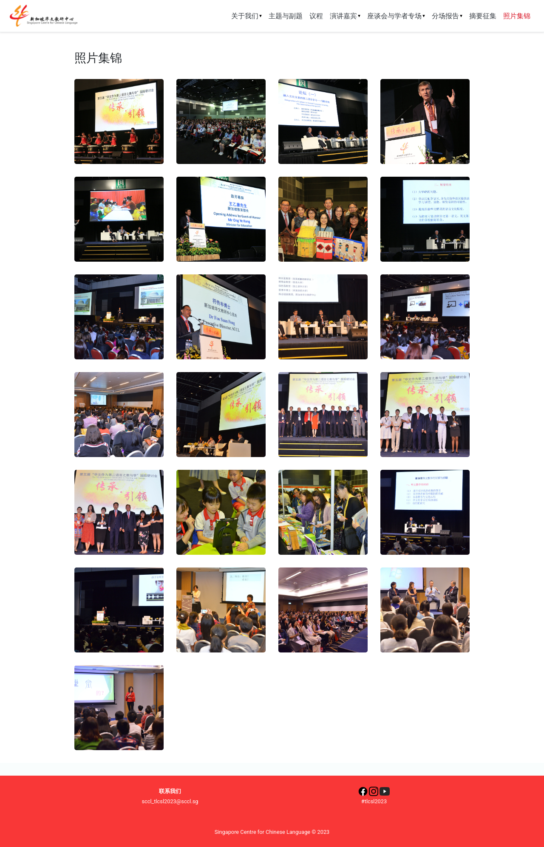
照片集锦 (518, 16)
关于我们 (246, 16)
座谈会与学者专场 (396, 16)
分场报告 (447, 16)
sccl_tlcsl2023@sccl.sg (170, 801)
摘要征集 (482, 16)
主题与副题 (286, 16)
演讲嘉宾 (345, 16)
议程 (316, 16)
